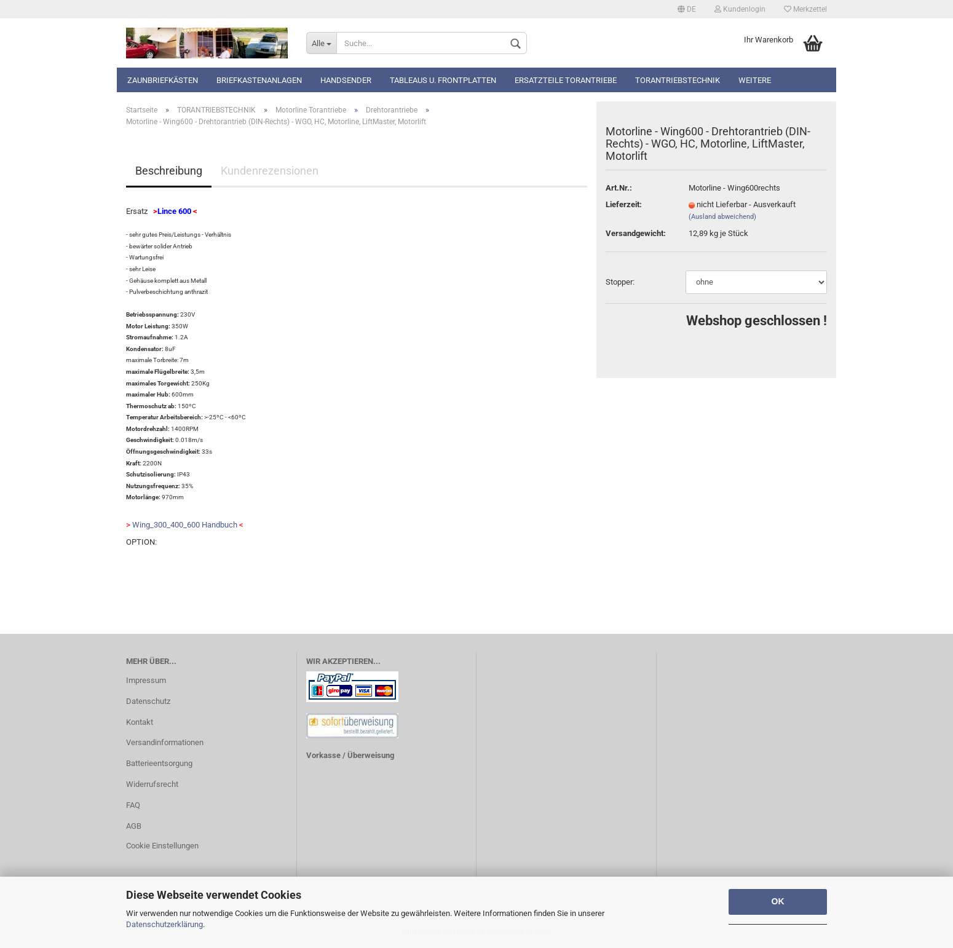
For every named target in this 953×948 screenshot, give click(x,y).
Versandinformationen (165, 742)
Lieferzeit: (624, 204)
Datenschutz (148, 701)
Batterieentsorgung (159, 763)
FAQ (133, 805)
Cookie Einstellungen (162, 845)
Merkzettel (805, 9)
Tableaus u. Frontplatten (443, 80)
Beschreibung (168, 170)
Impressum (146, 680)
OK (778, 901)
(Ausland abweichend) (722, 217)
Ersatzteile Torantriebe (566, 80)
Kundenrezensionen (269, 170)
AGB (133, 826)
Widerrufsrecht (152, 784)
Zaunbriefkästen (162, 80)
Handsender (345, 80)
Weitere (754, 80)
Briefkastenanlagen (259, 80)
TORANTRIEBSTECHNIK (677, 80)
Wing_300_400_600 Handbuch (184, 524)
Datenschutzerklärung (164, 924)
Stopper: (620, 281)
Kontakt (139, 722)
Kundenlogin (739, 9)
